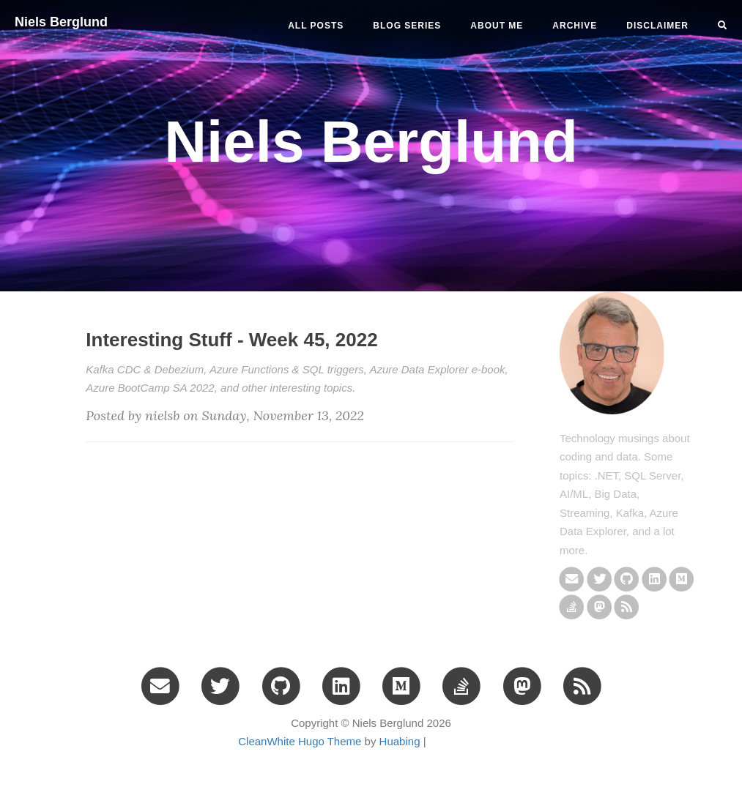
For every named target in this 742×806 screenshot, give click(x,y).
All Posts (316, 25)
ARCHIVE (574, 25)
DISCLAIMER (657, 25)
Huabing (399, 741)
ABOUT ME (496, 25)
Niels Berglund (61, 22)
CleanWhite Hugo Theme (299, 741)
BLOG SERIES (407, 25)
